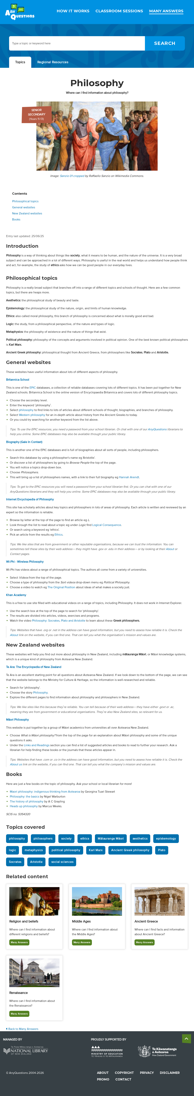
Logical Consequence (106, 525)
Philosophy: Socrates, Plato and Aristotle (58, 621)
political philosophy (66, 850)
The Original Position (61, 587)
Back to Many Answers (22, 1029)
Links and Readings (36, 745)
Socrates (15, 862)
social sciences (62, 862)
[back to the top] (186, 1038)
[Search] (165, 43)
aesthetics (140, 839)
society (66, 839)
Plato (161, 850)
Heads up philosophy (24, 806)
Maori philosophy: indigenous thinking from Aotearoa (45, 792)
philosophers (43, 839)
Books (16, 219)
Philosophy (40, 692)
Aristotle (36, 862)
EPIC (33, 388)
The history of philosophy (26, 801)
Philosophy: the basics (24, 796)
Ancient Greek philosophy (130, 850)
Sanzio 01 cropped (72, 176)
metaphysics (34, 850)
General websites (23, 207)
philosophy (26, 410)
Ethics (59, 535)
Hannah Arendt (129, 477)
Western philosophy (32, 415)
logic (12, 850)
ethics (84, 839)
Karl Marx (95, 850)
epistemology (166, 839)
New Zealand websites (27, 213)
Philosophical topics (25, 201)
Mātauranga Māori (111, 839)
